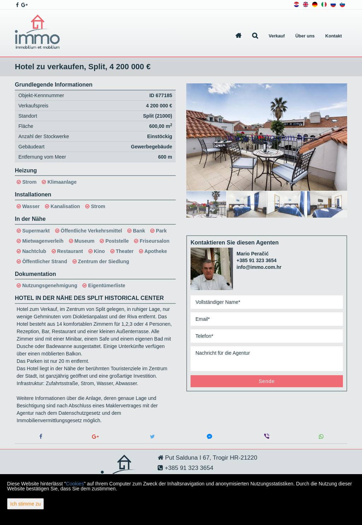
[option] (206, 204)
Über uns (305, 36)
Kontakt (333, 36)
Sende (267, 381)
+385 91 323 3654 (256, 260)
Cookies (75, 483)
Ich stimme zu (25, 504)
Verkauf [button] (277, 36)
